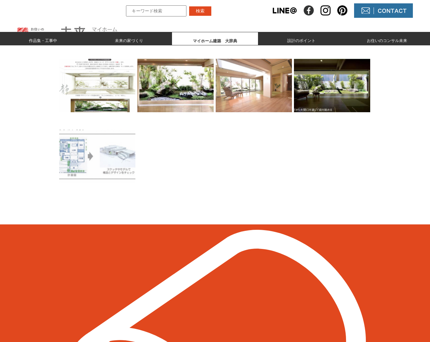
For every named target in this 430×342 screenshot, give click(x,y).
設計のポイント (301, 39)
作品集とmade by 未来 (175, 273)
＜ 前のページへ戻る (70, 230)
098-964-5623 (83, 293)
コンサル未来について (255, 296)
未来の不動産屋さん (252, 273)
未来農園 (239, 308)
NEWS (236, 285)
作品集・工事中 (43, 39)
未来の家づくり (129, 39)
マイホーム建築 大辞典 (177, 296)
